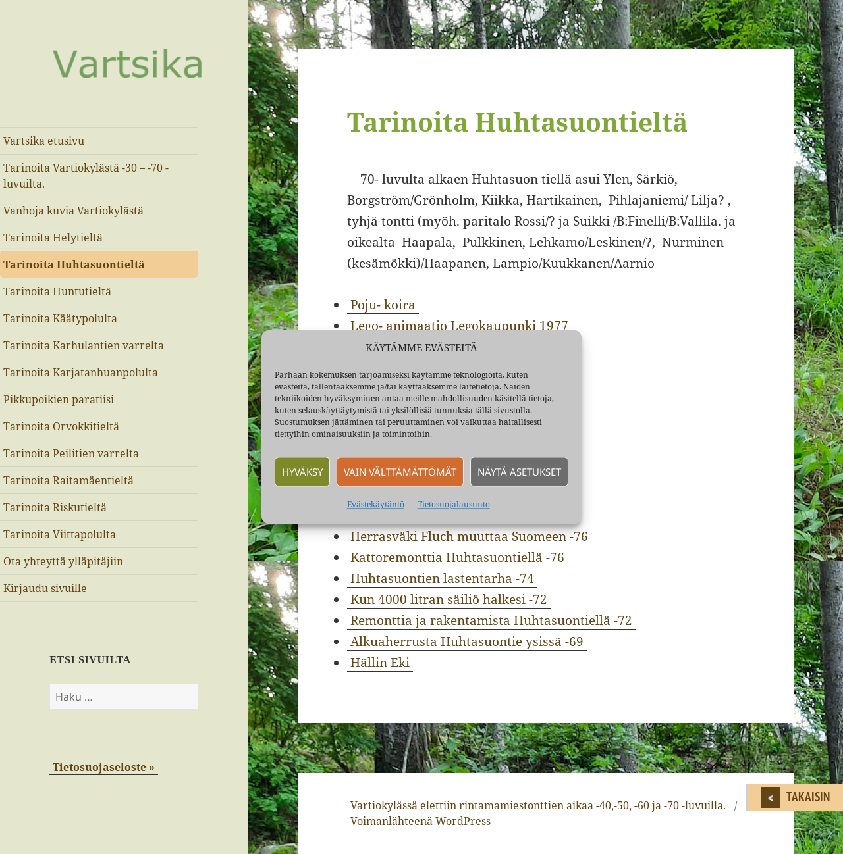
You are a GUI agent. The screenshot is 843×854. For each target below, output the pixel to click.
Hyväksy (302, 471)
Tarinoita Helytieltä (53, 237)
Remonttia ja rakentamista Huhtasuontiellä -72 (491, 620)
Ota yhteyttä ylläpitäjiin (63, 561)
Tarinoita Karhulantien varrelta (83, 345)
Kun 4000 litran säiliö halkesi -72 (448, 599)
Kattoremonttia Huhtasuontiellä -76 (457, 557)
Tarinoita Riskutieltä (55, 507)
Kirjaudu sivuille (45, 588)
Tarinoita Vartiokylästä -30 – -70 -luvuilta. (86, 176)
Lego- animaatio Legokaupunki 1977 (459, 325)
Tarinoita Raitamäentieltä (68, 480)
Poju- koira (383, 304)
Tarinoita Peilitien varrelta (71, 453)
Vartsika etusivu (43, 141)
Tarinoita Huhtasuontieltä (74, 264)
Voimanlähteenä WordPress (420, 821)
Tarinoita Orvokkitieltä (61, 426)
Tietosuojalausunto (454, 505)
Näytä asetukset (519, 471)
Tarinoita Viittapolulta (59, 534)
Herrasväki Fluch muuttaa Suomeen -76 (469, 536)
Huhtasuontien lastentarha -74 (442, 578)
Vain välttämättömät (400, 471)
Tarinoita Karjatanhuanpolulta (80, 372)
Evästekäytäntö (375, 505)
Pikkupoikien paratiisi (58, 399)
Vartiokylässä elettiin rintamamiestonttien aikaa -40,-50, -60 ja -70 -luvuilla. (538, 805)
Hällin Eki (380, 662)
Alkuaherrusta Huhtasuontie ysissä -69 (467, 641)
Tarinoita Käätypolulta (60, 318)
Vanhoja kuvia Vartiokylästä (73, 210)
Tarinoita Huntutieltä (57, 291)
